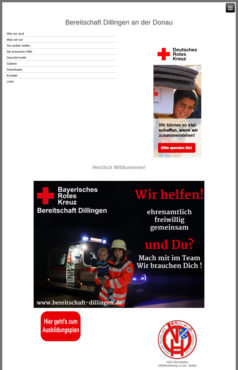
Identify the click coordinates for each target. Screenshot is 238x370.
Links (10, 81)
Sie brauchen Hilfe (19, 51)
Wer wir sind (15, 33)
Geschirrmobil (16, 57)
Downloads (14, 69)
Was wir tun (15, 39)
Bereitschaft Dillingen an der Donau (119, 22)
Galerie (12, 63)
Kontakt (12, 75)
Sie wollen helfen (18, 45)
